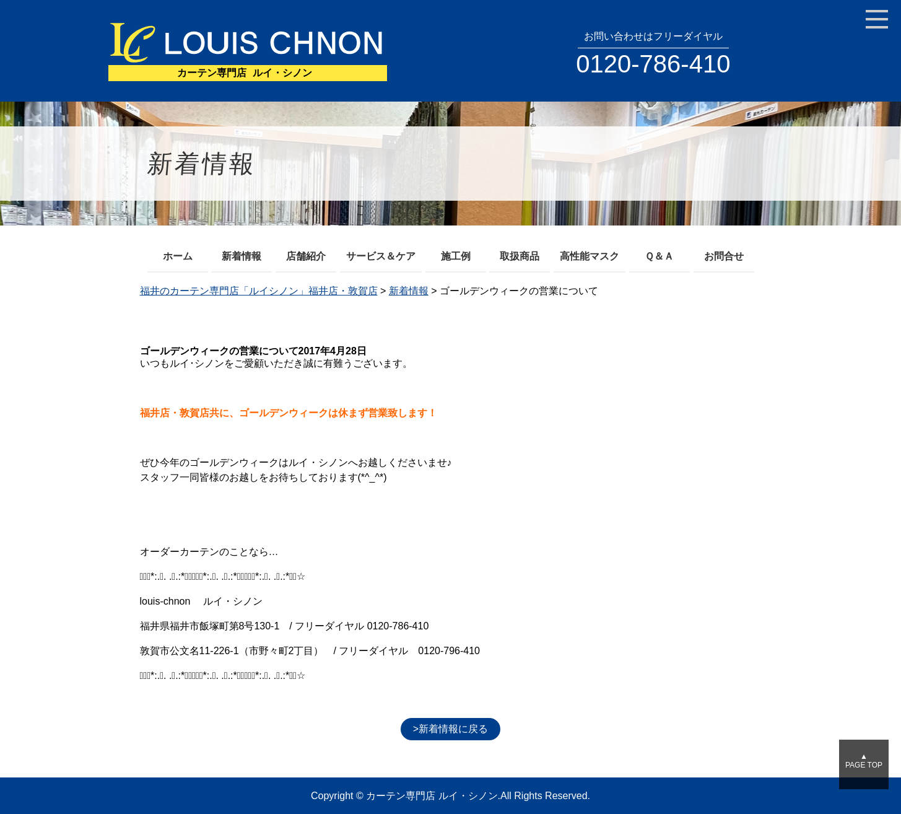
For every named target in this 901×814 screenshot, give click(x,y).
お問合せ (724, 256)
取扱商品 (519, 256)
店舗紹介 (306, 256)
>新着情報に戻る (450, 729)
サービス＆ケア (381, 256)
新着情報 (241, 256)
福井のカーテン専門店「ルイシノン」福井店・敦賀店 (259, 291)
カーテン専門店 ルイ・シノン (431, 795)
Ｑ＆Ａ (659, 256)
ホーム (178, 256)
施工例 (456, 256)
